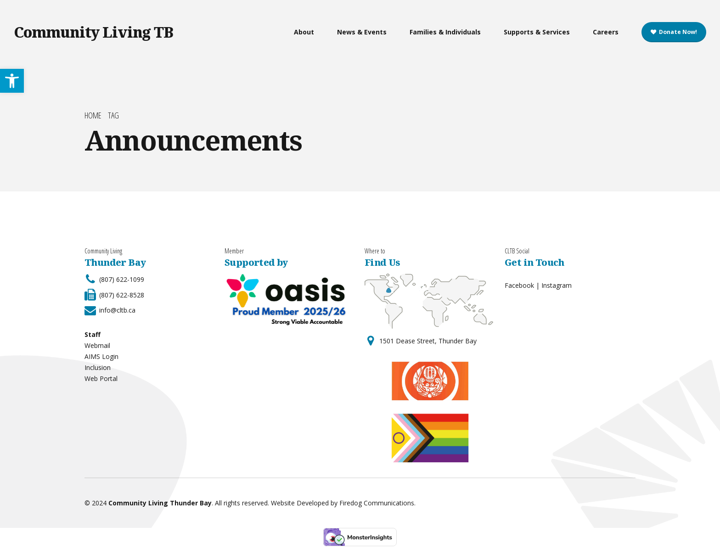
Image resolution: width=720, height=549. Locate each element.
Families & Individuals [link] (445, 32)
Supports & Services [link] (537, 32)
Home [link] (92, 115)
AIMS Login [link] (101, 356)
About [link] (304, 32)
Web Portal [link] (101, 378)
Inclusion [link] (97, 367)
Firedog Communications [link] (376, 503)
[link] (12, 81)
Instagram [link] (556, 285)
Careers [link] (606, 32)
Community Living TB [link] (93, 32)
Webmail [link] (97, 345)
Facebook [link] (519, 285)
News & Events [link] (362, 32)
